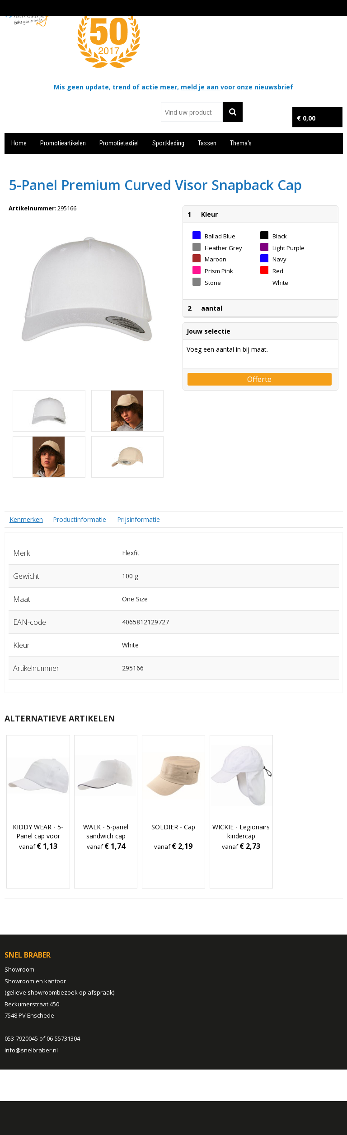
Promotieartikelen (63, 143)
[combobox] (192, 112)
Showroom (19, 969)
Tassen (207, 143)
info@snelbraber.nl (31, 1050)
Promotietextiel (119, 143)
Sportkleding (168, 143)
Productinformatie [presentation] (79, 519)
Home (19, 143)
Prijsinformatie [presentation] (138, 519)
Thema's (241, 143)
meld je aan (200, 87)
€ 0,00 (306, 118)
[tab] (26, 519)
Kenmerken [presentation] (26, 519)
